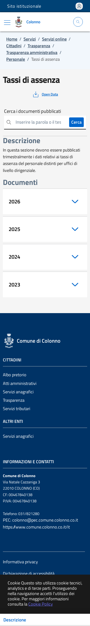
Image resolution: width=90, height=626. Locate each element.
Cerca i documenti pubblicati (32, 111)
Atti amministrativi (19, 383)
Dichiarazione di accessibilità (28, 573)
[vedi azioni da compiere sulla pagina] (45, 94)
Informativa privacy (20, 562)
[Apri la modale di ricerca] (78, 22)
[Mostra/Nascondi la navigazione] (7, 22)
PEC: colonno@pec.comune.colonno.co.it (40, 520)
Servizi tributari (16, 408)
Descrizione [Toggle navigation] (14, 619)
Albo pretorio (14, 374)
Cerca (76, 122)
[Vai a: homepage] (28, 21)
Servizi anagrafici (18, 392)
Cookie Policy (40, 604)
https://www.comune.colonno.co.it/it (36, 527)
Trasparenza (13, 400)
